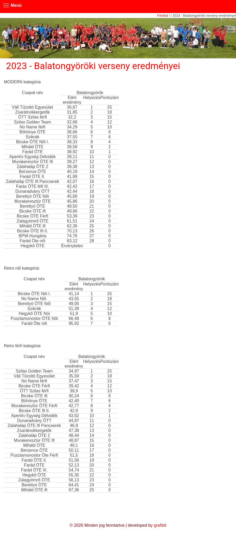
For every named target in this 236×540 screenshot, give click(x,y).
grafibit (160, 525)
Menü (11, 5)
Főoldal (162, 15)
